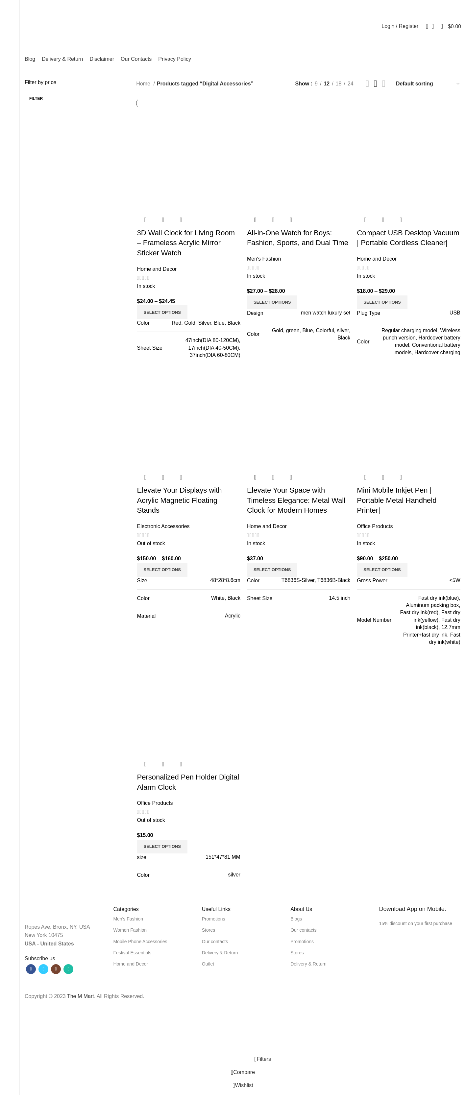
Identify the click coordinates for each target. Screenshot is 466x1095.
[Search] (425, 26)
